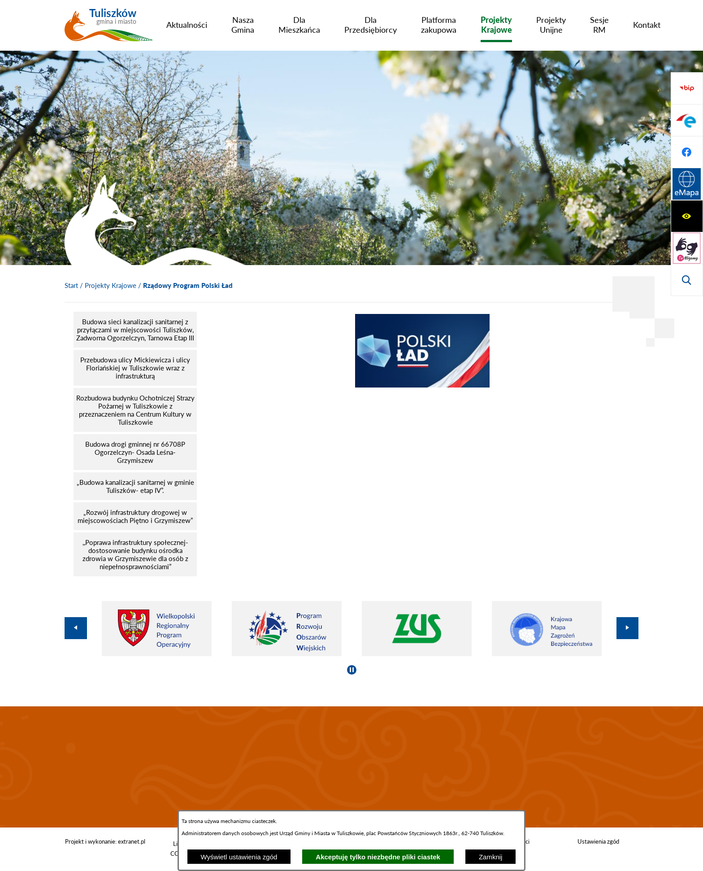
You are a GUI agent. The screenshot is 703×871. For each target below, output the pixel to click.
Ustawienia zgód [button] (598, 841)
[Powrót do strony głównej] (71, 286)
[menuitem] (186, 24)
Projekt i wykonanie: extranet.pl (105, 841)
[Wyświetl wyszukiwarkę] (687, 152)
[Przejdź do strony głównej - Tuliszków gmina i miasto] (109, 28)
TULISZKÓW (351, 767)
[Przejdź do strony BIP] (687, 184)
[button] (422, 385)
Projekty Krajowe (110, 285)
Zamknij (491, 857)
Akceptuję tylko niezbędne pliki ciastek (378, 857)
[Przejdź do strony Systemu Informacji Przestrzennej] (687, 280)
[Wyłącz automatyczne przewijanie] (351, 670)
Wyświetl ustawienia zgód (239, 857)
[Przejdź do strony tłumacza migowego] (687, 120)
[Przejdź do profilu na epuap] (687, 216)
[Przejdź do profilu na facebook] (687, 248)
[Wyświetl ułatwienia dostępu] (687, 88)
